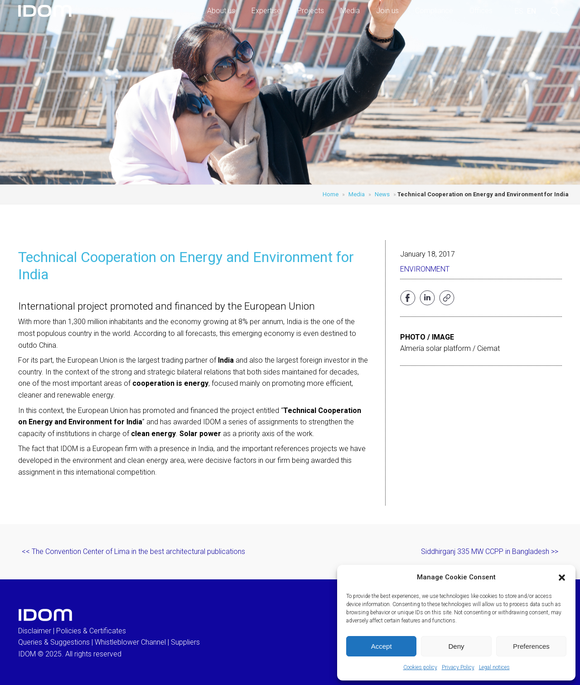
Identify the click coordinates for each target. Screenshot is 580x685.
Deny (456, 646)
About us (221, 10)
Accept (381, 646)
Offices (481, 10)
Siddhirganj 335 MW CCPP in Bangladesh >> (489, 551)
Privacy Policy (458, 667)
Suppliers (185, 642)
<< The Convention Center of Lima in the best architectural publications (133, 551)
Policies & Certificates (91, 631)
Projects (310, 10)
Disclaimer (34, 631)
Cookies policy (420, 667)
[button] (561, 577)
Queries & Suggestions (54, 642)
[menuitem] (519, 11)
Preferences (531, 646)
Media (350, 10)
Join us (387, 10)
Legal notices (494, 667)
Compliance (434, 10)
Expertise (266, 10)
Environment (425, 269)
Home (330, 194)
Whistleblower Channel (130, 642)
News (382, 194)
